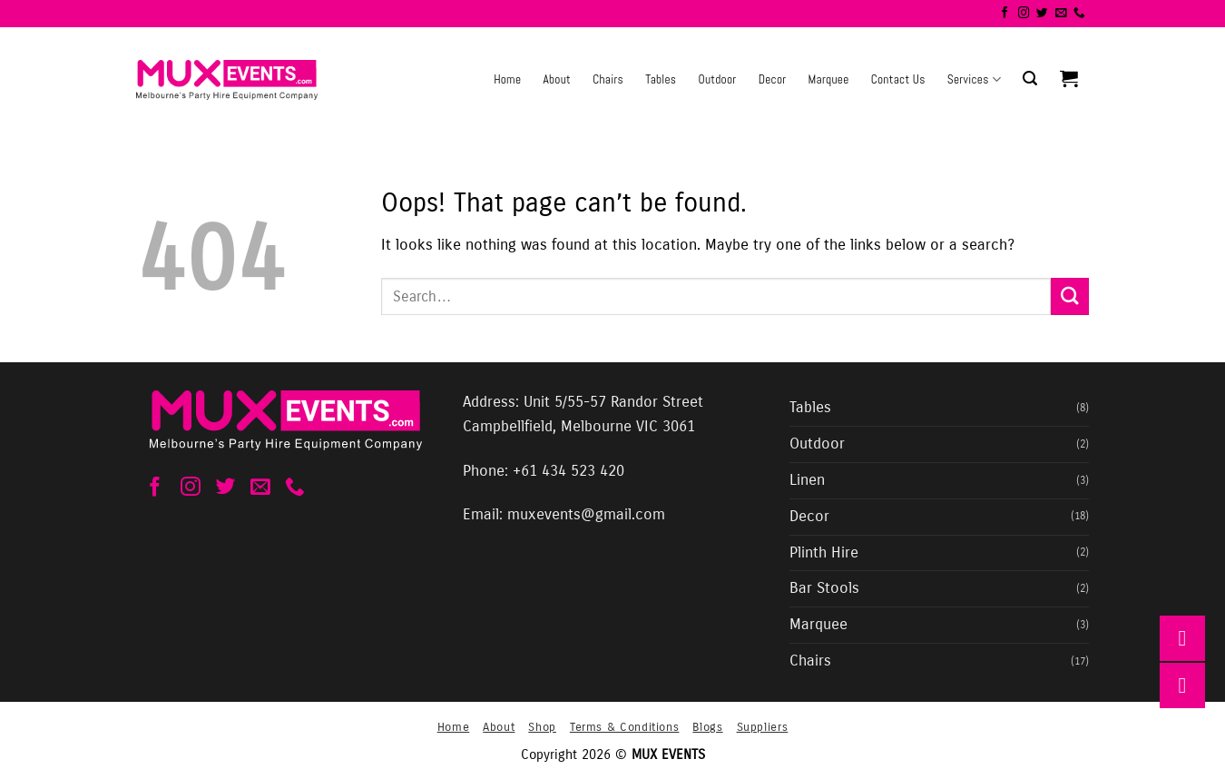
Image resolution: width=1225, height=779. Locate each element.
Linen (807, 480)
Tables (660, 79)
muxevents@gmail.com (586, 515)
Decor (773, 79)
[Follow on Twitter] (1042, 13)
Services (974, 79)
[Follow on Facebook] (1005, 13)
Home (507, 79)
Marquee (828, 79)
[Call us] (1079, 13)
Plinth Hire (823, 553)
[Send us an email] (1061, 13)
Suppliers (763, 727)
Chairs (608, 79)
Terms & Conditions (625, 727)
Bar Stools (824, 588)
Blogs (707, 727)
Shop (542, 727)
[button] (1030, 78)
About (557, 79)
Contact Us (898, 79)
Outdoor (717, 79)
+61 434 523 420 (568, 471)
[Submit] (1070, 296)
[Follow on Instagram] (1024, 13)
